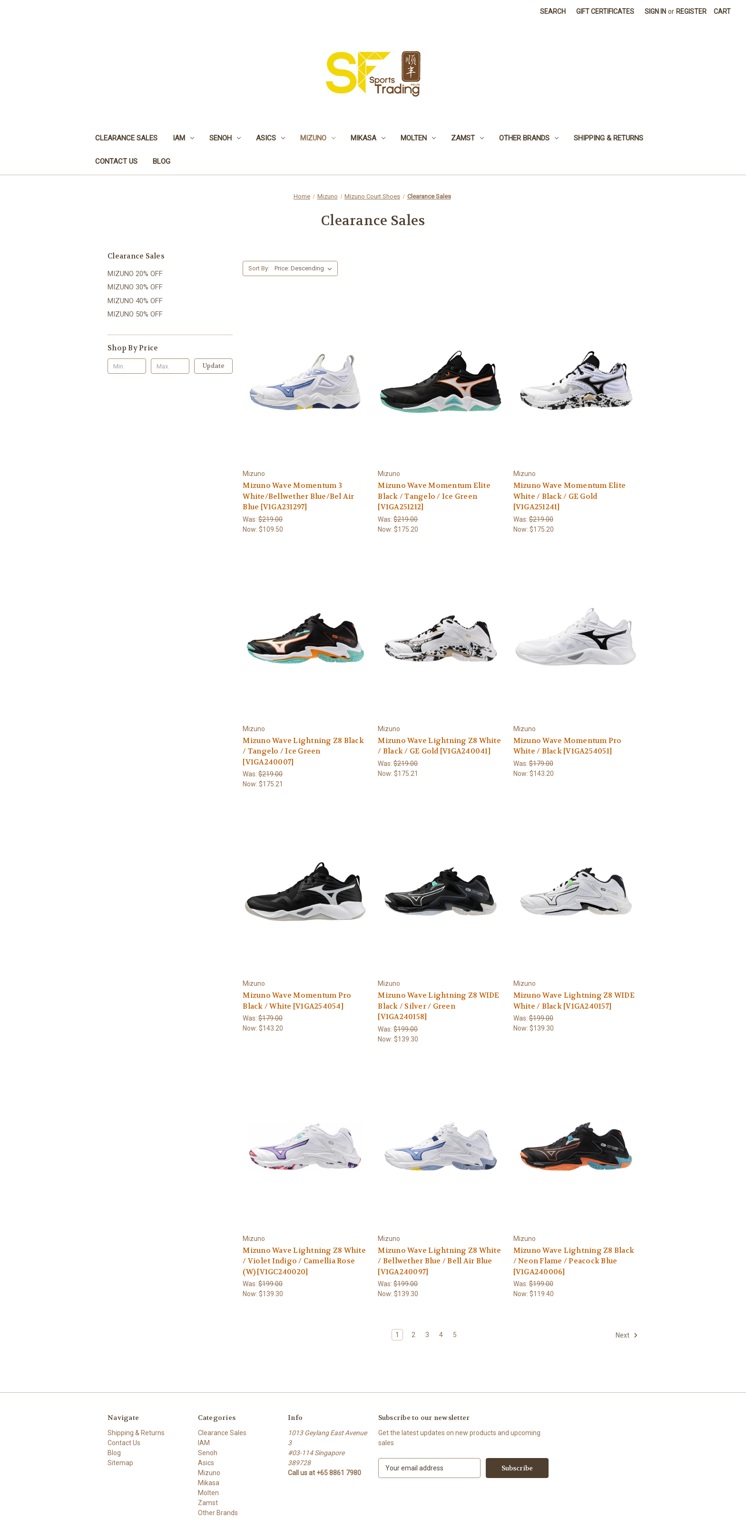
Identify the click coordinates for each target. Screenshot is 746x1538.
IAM (183, 138)
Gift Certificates (605, 11)
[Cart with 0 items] (722, 11)
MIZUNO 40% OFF (135, 301)
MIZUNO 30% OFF (135, 287)
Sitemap (120, 1463)
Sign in (655, 11)
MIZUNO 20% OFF (135, 273)
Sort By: (258, 268)
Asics (270, 138)
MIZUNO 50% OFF (135, 314)
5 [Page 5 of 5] (455, 1335)
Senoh (225, 138)
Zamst (467, 138)
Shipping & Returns (608, 138)
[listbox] (305, 268)
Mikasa (368, 138)
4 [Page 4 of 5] (441, 1335)
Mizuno (317, 138)
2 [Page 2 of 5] (413, 1335)
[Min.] (127, 366)
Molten (418, 138)
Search (553, 11)
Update (214, 366)
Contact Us (116, 161)
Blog (161, 161)
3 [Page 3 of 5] (427, 1335)
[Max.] (170, 366)
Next (627, 1335)
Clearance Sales (126, 138)
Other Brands (529, 138)
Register (691, 11)
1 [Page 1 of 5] (397, 1335)
